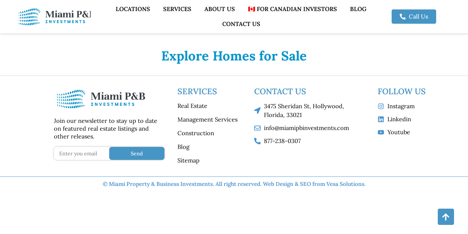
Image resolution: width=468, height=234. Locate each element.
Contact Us (241, 24)
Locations (133, 9)
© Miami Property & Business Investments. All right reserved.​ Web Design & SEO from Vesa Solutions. (234, 184)
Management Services (207, 119)
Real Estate (192, 106)
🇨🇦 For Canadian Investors (292, 9)
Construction (195, 133)
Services (177, 9)
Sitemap (188, 160)
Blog (358, 9)
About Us (219, 9)
